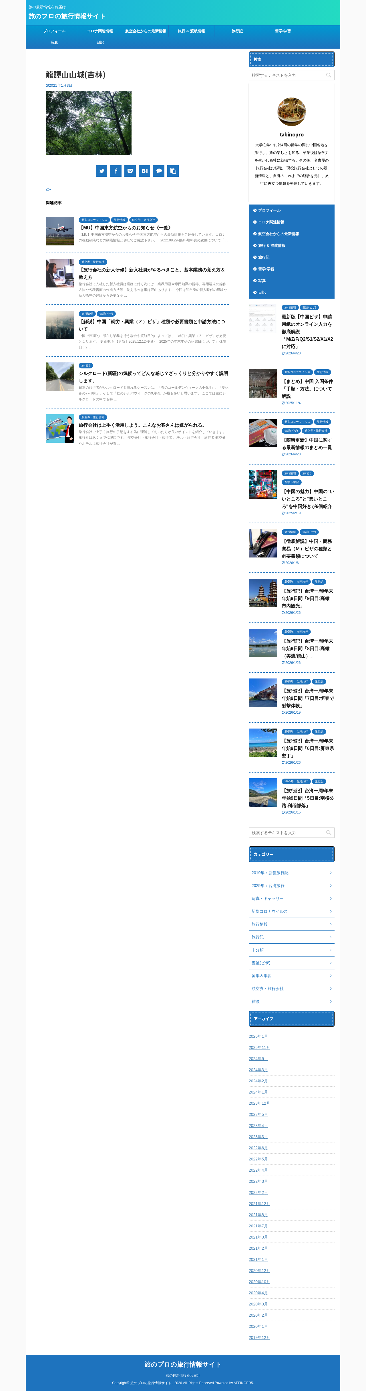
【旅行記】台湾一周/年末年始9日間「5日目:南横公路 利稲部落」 (308, 798)
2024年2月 (258, 1081)
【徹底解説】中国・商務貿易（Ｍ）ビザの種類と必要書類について (307, 549)
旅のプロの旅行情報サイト (67, 16)
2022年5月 (258, 1159)
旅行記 (237, 31)
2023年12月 (259, 1103)
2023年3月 (258, 1136)
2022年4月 (258, 1170)
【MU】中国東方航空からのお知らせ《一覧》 (126, 227)
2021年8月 (258, 1215)
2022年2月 (258, 1192)
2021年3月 (258, 1237)
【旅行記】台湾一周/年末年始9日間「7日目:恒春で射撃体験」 (308, 698)
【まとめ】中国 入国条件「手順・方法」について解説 (307, 389)
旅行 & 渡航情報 (191, 31)
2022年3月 (258, 1181)
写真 (54, 42)
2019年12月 (259, 1337)
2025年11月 (259, 1047)
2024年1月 (258, 1092)
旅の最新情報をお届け (183, 1376)
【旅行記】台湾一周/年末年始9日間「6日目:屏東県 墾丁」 (308, 748)
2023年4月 (258, 1125)
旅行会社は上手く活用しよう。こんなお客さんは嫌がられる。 (143, 425)
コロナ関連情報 (100, 31)
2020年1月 (258, 1326)
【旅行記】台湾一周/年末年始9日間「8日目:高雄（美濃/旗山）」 (307, 648)
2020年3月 (258, 1304)
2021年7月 (258, 1226)
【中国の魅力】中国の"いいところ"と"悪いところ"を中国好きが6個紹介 (308, 499)
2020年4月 (258, 1293)
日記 (100, 42)
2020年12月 (259, 1270)
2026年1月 (258, 1036)
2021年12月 (259, 1203)
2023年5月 (258, 1114)
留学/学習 (283, 31)
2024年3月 (258, 1069)
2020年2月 (258, 1315)
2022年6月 (258, 1148)
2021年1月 (258, 1259)
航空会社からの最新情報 (145, 31)
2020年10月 (259, 1281)
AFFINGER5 (243, 1383)
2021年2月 (258, 1248)
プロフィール (54, 31)
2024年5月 (258, 1058)
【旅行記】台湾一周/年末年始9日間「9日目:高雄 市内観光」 (307, 598)
